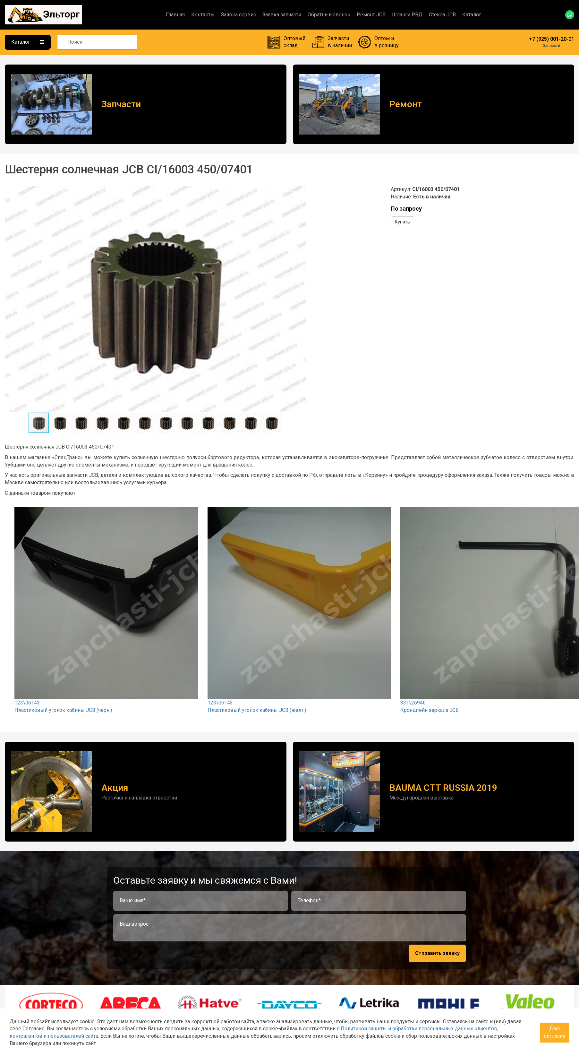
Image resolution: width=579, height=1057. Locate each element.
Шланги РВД (407, 15)
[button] (300, 192)
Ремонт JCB (371, 15)
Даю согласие (555, 1032)
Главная (175, 15)
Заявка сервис (238, 15)
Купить (402, 221)
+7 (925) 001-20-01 (551, 39)
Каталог (471, 15)
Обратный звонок (329, 15)
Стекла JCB (442, 15)
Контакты (203, 15)
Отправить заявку (437, 953)
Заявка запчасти (281, 15)
